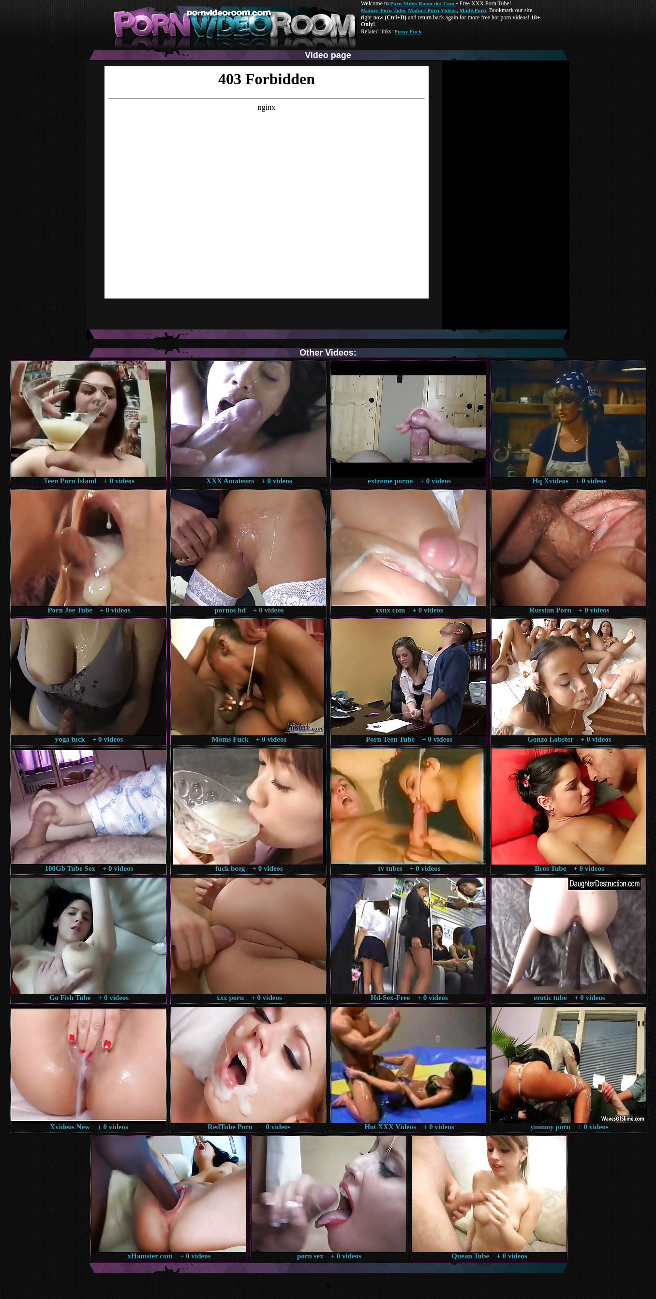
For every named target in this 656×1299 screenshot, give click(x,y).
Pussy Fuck (407, 31)
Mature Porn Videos (432, 10)
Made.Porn (473, 10)
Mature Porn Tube (383, 10)
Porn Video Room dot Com (422, 3)
